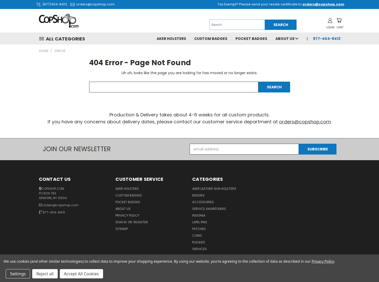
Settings (18, 274)
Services (199, 249)
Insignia (198, 215)
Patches (199, 229)
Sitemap (121, 229)
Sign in (121, 222)
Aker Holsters (171, 38)
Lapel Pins (199, 222)
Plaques (198, 242)
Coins (197, 235)
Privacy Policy (127, 215)
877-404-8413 (326, 38)
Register (140, 222)
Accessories (203, 202)
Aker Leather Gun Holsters (214, 188)
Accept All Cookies (81, 274)
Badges (198, 195)
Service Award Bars (209, 209)
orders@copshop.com (92, 4)
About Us (286, 38)
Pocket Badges (251, 38)
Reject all (45, 274)
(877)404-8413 (51, 4)
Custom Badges (210, 38)
